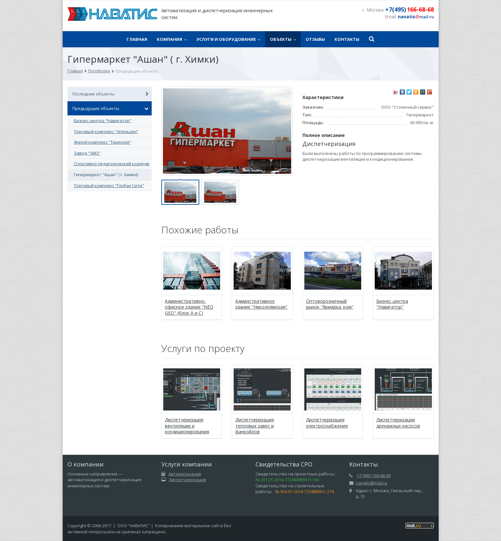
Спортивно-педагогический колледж (111, 164)
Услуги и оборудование (228, 39)
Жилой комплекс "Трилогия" (102, 142)
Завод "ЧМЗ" (87, 153)
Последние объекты (110, 94)
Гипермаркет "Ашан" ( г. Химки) (106, 174)
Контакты (347, 39)
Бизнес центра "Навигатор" (102, 120)
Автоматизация (184, 474)
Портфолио (99, 71)
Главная (137, 39)
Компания (172, 39)
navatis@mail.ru (371, 483)
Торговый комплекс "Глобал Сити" (109, 185)
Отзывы (315, 39)
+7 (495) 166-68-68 (373, 475)
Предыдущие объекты (110, 108)
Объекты (283, 39)
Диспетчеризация (187, 479)
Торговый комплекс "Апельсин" (106, 131)
